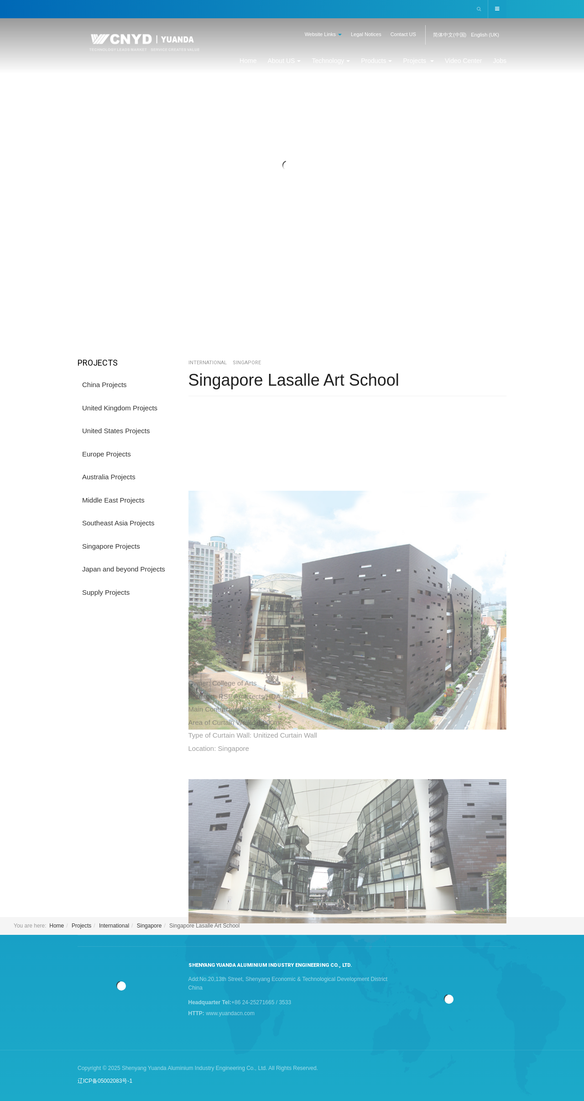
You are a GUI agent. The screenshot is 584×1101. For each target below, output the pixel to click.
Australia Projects (109, 477)
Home (248, 60)
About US (284, 60)
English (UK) (485, 34)
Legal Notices (366, 34)
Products (376, 60)
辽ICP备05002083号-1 (105, 1081)
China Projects (104, 384)
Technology (331, 60)
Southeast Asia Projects (118, 523)
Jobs (499, 60)
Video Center (463, 60)
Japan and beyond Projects (123, 569)
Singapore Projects (111, 546)
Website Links (323, 34)
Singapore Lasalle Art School (293, 380)
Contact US (403, 34)
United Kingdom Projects (119, 408)
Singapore (149, 926)
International (114, 926)
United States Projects (116, 431)
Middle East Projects (113, 500)
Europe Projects (106, 454)
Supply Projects (106, 592)
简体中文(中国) (449, 34)
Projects (418, 60)
